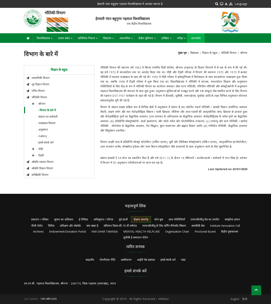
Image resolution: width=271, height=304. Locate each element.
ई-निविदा (83, 219)
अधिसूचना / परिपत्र (103, 219)
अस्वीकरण (126, 260)
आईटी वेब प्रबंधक (146, 260)
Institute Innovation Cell (225, 225)
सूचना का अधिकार (63, 219)
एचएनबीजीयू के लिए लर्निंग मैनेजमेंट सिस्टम (164, 225)
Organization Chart (177, 231)
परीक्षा (182, 39)
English (234, 299)
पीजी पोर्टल (37, 225)
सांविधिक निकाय (88, 39)
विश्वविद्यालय (45, 39)
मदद (183, 260)
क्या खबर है (92, 225)
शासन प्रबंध (66, 39)
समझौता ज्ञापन (232, 219)
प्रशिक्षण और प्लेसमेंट (70, 225)
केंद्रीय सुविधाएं (147, 39)
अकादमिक (126, 39)
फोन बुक (158, 219)
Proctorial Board (205, 231)
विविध (51, 225)
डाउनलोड (195, 38)
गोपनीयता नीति (107, 260)
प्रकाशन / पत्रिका (40, 219)
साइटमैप (90, 260)
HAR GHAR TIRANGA (104, 231)
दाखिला (167, 39)
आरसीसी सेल (198, 225)
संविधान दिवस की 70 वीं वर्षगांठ (120, 225)
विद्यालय (109, 39)
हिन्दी (244, 299)
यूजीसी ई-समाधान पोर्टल (135, 237)
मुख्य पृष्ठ (182, 53)
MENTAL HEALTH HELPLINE (141, 231)
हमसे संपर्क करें (168, 260)
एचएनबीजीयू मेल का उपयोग (204, 219)
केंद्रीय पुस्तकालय (229, 231)
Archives (38, 231)
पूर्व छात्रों (123, 219)
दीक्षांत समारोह (141, 219)
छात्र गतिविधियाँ (177, 219)
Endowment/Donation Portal (67, 231)
